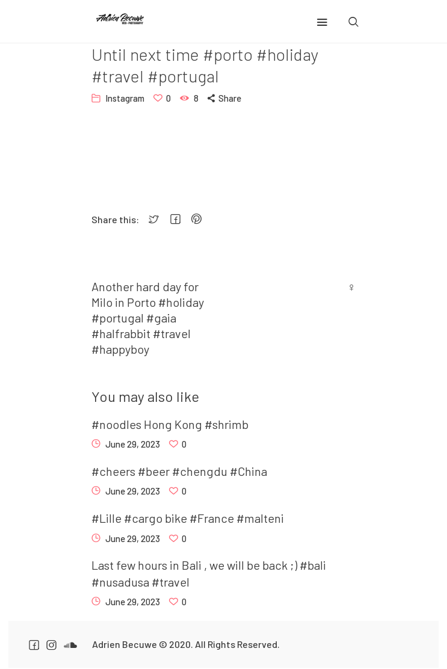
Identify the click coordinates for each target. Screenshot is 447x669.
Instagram (124, 98)
